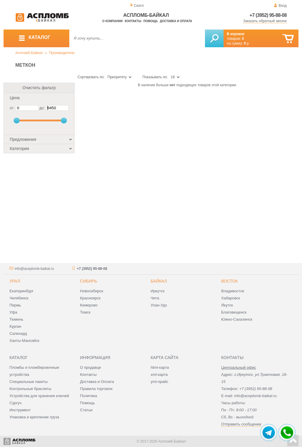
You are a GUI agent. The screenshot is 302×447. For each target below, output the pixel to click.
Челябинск (18, 298)
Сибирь (88, 281)
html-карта (160, 367)
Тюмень (16, 319)
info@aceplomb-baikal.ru (34, 269)
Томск (85, 312)
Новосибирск (91, 291)
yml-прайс (159, 381)
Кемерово (88, 305)
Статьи (86, 410)
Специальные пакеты (28, 381)
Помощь (150, 21)
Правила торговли (96, 388)
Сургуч (15, 403)
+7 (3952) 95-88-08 (268, 15)
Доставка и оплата (176, 21)
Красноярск (90, 298)
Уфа (13, 312)
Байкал (159, 281)
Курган (15, 326)
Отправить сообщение (241, 424)
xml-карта (159, 374)
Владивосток (232, 291)
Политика (88, 396)
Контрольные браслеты (30, 388)
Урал (14, 281)
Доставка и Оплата (97, 381)
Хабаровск (230, 298)
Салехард (18, 333)
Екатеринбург (21, 291)
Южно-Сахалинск (236, 319)
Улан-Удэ (159, 305)
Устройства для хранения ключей (39, 396)
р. (247, 43)
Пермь (15, 305)
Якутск (227, 305)
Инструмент (20, 410)
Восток (229, 281)
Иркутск (158, 291)
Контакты (133, 21)
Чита (155, 298)
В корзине (235, 34)
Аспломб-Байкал (29, 53)
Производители (61, 53)
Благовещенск (234, 312)
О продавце (90, 367)
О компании (112, 21)
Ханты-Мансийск (24, 340)
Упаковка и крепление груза (34, 417)
